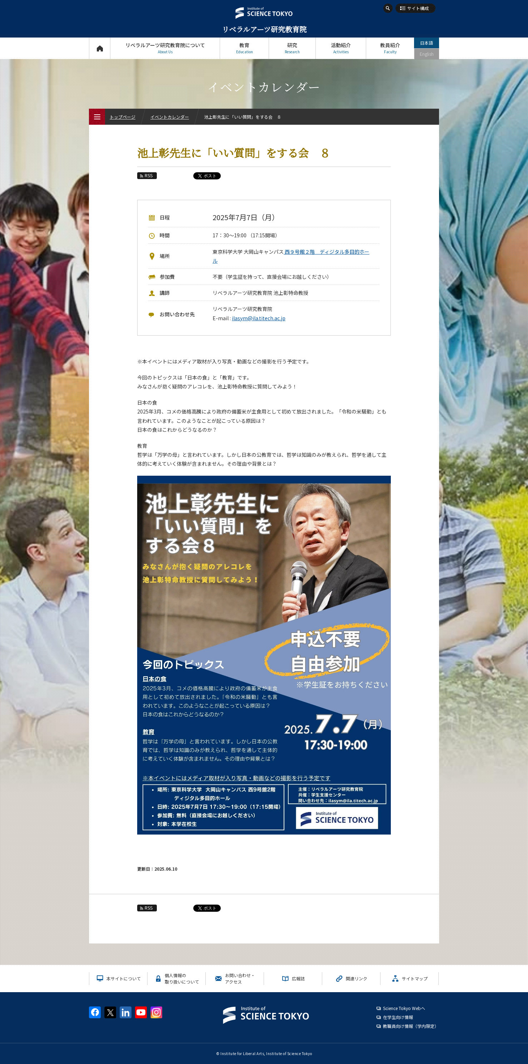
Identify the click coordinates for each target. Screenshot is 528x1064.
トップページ (99, 48)
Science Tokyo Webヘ (404, 1008)
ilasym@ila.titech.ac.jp (258, 318)
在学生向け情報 (398, 1017)
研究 (292, 48)
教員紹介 (390, 48)
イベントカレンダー (169, 117)
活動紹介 (341, 48)
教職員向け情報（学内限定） (411, 1026)
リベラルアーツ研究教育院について (165, 48)
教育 (244, 48)
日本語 (426, 43)
